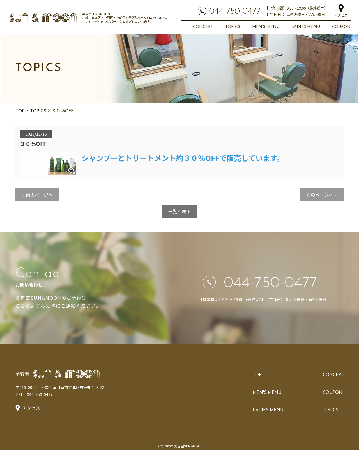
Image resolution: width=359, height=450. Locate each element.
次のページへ (319, 194)
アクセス (341, 15)
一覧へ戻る (179, 211)
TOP (20, 110)
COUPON (341, 27)
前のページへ (39, 194)
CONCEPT (203, 27)
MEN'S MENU (265, 27)
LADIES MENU (305, 27)
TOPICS (232, 27)
